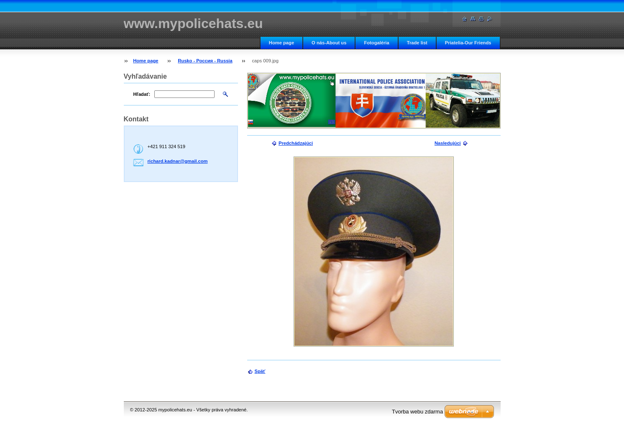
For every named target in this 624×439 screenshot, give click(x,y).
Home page (281, 42)
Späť (260, 371)
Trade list (417, 42)
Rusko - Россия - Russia (205, 60)
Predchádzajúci (296, 143)
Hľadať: (142, 94)
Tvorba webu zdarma (417, 411)
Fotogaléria (376, 42)
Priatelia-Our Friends (468, 42)
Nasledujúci (448, 143)
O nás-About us (329, 42)
